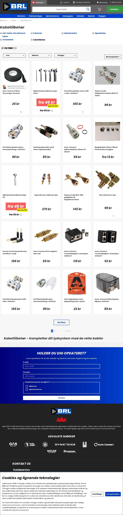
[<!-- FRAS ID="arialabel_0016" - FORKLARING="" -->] (51, 110)
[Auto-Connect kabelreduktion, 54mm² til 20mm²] (77, 150)
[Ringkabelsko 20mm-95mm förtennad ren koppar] (107, 150)
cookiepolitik (81, 486)
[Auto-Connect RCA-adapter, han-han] (46, 254)
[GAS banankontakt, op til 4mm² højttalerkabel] (46, 150)
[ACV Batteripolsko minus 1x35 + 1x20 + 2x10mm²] (77, 94)
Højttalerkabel (70, 33)
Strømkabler (8, 40)
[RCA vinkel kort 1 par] (107, 198)
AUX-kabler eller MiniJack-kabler (14, 35)
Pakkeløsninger (35, 16)
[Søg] (61, 9)
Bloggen (102, 16)
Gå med (61, 398)
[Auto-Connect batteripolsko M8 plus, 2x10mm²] (107, 302)
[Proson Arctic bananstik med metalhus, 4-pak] (15, 254)
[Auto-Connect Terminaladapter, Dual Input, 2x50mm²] (77, 254)
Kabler (13, 20)
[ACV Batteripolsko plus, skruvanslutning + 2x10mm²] (46, 302)
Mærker (91, 16)
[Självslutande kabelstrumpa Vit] (15, 198)
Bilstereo (21, 16)
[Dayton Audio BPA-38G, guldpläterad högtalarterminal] (77, 198)
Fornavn (26, 372)
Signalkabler (100, 33)
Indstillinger (97, 494)
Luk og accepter (113, 494)
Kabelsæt (37, 33)
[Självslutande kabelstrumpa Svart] (46, 94)
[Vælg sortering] (113, 57)
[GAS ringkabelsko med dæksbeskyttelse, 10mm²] (77, 302)
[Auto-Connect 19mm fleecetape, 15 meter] (15, 94)
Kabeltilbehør (25, 20)
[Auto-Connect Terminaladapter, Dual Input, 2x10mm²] (107, 254)
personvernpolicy (14, 505)
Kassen (115, 9)
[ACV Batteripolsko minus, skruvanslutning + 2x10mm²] (15, 150)
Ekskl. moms (116, 2)
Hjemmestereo (52, 16)
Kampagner (68, 16)
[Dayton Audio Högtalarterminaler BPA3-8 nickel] (107, 94)
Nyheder (80, 16)
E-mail (25, 362)
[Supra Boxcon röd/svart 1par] (46, 198)
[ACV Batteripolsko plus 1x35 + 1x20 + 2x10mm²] (15, 302)
